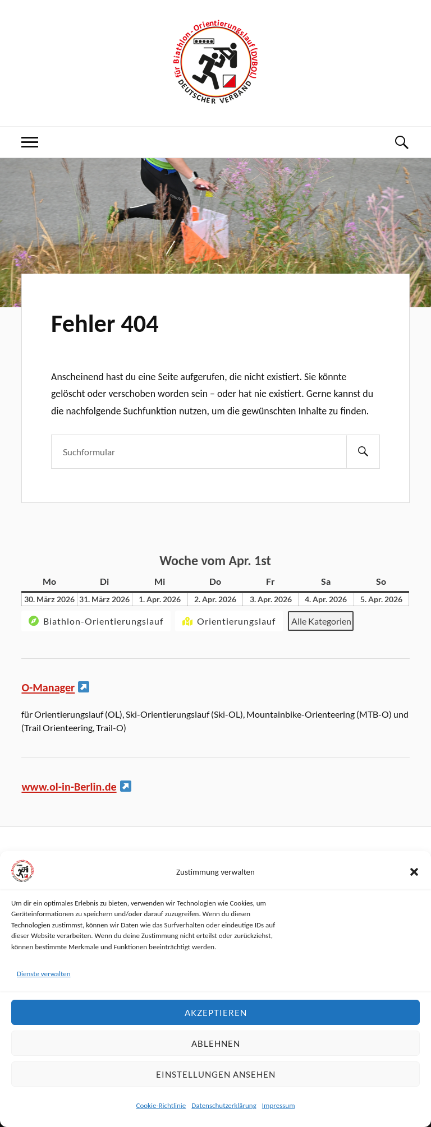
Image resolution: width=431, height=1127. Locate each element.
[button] (414, 871)
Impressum (278, 1105)
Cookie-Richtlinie (161, 1105)
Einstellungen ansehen (216, 1074)
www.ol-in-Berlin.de (68, 786)
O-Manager (48, 687)
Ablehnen (215, 1043)
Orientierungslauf (228, 621)
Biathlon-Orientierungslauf (94, 621)
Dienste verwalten (44, 973)
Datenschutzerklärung (223, 1105)
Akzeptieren (216, 1013)
